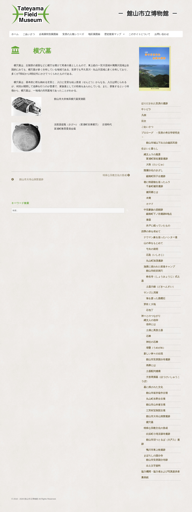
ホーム (15, 34)
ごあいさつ (29, 34)
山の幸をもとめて (152, 243)
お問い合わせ (161, 34)
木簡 (146, 198)
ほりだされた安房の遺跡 (154, 103)
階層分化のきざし (152, 170)
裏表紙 (144, 477)
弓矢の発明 (149, 249)
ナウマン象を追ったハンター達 (159, 237)
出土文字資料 (150, 465)
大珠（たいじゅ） (153, 164)
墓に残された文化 (152, 387)
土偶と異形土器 (152, 330)
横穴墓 (147, 422)
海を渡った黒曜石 (153, 298)
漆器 (146, 219)
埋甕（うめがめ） (153, 347)
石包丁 (147, 310)
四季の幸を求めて (150, 231)
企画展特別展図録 (48, 34)
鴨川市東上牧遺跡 (153, 450)
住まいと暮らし (149, 148)
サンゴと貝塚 (149, 292)
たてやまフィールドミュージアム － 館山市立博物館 (30, 14)
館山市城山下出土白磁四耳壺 (159, 143)
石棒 (146, 336)
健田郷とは (149, 192)
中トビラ (146, 109)
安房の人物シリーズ (73, 34)
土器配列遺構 (150, 371)
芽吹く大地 (148, 304)
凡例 (143, 115)
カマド (147, 204)
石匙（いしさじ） (153, 255)
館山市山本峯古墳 (153, 404)
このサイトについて (139, 34)
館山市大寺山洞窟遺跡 (27, 179)
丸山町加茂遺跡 (152, 260)
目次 (143, 121)
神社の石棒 (149, 342)
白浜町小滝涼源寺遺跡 (155, 434)
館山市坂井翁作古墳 (154, 393)
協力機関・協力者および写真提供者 (160, 471)
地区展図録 (94, 34)
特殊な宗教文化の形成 (115, 175)
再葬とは (148, 365)
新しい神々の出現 (152, 353)
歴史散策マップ (112, 34)
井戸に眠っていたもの (155, 225)
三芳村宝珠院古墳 (153, 410)
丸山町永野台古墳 (153, 399)
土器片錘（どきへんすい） (158, 286)
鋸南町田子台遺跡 (153, 176)
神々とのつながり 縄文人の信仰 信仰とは (150, 320)
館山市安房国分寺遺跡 (155, 359)
